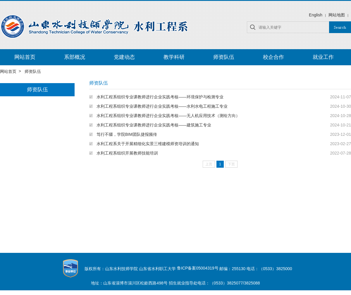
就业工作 (323, 57)
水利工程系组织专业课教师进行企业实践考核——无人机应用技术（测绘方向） (168, 115)
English (315, 15)
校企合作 (273, 57)
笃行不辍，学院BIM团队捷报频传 (127, 134)
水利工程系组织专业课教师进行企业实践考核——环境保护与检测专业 (160, 97)
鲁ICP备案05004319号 (197, 268)
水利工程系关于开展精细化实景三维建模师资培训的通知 (148, 143)
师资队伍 (223, 57)
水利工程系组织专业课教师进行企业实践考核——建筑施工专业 (154, 125)
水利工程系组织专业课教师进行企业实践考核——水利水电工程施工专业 (162, 106)
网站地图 (336, 15)
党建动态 (124, 57)
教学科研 (174, 57)
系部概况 (74, 57)
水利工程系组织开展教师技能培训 (127, 153)
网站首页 (24, 57)
